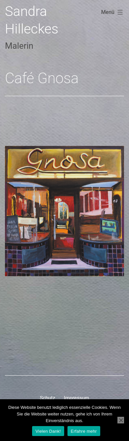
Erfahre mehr (84, 431)
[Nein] (120, 420)
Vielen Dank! (48, 431)
